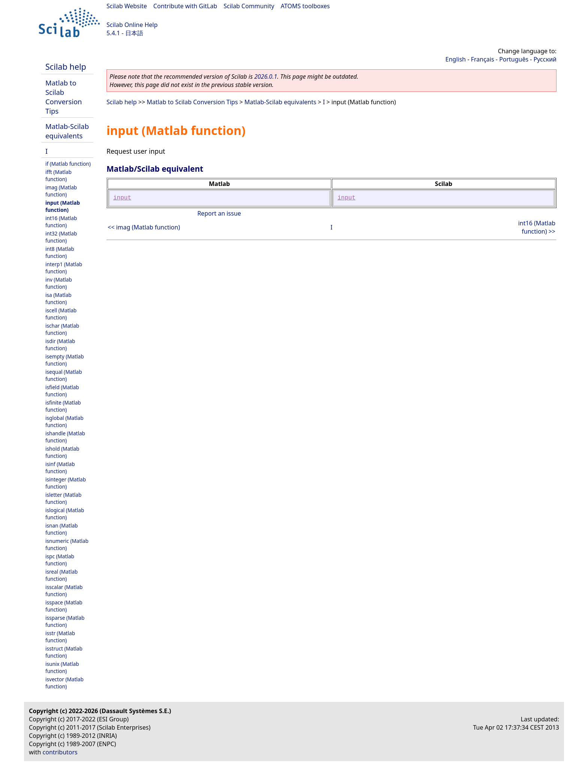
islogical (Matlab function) (64, 514)
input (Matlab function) (62, 206)
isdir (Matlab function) (60, 344)
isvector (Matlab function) (64, 683)
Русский (545, 59)
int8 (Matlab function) (59, 252)
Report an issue (219, 213)
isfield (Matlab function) (62, 391)
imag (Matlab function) (61, 191)
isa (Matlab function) (58, 298)
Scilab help (65, 66)
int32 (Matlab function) (61, 237)
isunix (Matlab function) (62, 667)
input (122, 198)
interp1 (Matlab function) (63, 268)
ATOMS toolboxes (305, 6)
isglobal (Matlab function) (64, 421)
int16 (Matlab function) (61, 221)
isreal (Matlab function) (61, 575)
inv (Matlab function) (58, 283)
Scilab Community (249, 6)
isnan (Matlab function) (61, 529)
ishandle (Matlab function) (65, 437)
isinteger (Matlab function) (65, 483)
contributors (60, 752)
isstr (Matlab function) (60, 637)
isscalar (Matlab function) (63, 590)
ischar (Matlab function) (62, 329)
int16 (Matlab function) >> (536, 227)
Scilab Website (126, 6)
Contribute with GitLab (185, 6)
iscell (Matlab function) (60, 314)
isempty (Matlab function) (64, 360)
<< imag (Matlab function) (144, 227)
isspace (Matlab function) (63, 606)
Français (482, 59)
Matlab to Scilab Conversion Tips (63, 96)
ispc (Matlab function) (59, 560)
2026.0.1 (265, 76)
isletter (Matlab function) (63, 498)
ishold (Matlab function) (62, 452)
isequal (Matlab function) (63, 375)
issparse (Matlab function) (64, 621)
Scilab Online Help (132, 25)
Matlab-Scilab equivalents (67, 130)
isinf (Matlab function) (60, 467)
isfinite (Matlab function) (63, 406)
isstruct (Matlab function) (63, 652)
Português (513, 59)
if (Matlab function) (68, 163)
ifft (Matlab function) (58, 175)
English (456, 59)
